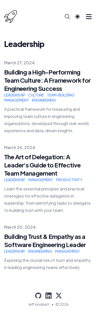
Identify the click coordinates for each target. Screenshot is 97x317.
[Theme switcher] (77, 17)
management (16, 100)
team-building (60, 95)
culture (36, 95)
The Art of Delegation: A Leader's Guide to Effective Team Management (42, 165)
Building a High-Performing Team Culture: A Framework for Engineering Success (47, 80)
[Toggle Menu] (89, 17)
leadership (14, 95)
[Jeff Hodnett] (12, 16)
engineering (44, 100)
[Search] (67, 17)
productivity (69, 179)
